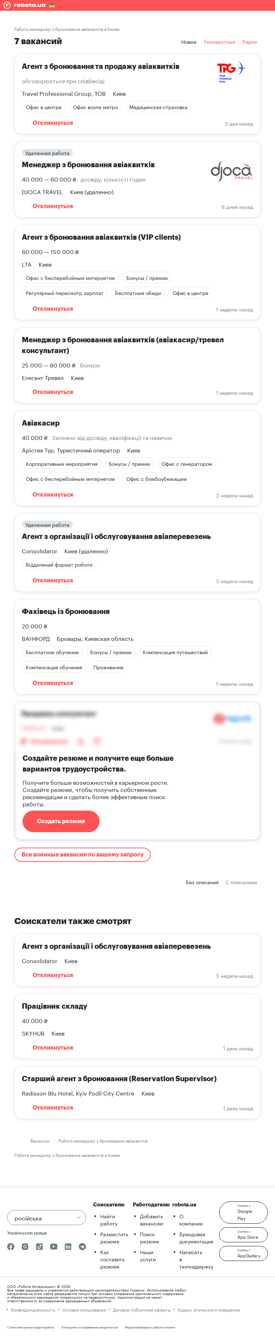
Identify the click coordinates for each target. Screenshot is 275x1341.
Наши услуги (148, 1255)
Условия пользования (84, 1309)
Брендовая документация (196, 1237)
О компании (191, 1219)
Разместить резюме (114, 1237)
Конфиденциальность (33, 1309)
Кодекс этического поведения (209, 1309)
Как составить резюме (112, 1259)
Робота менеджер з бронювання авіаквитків (103, 1140)
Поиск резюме (149, 1237)
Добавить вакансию (151, 1219)
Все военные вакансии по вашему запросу (82, 855)
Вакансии (39, 1140)
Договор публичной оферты (141, 1309)
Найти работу (108, 1219)
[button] (243, 1212)
